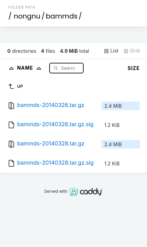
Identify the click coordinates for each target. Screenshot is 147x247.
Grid (131, 51)
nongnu (27, 16)
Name (30, 68)
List (111, 51)
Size (134, 68)
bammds (61, 16)
